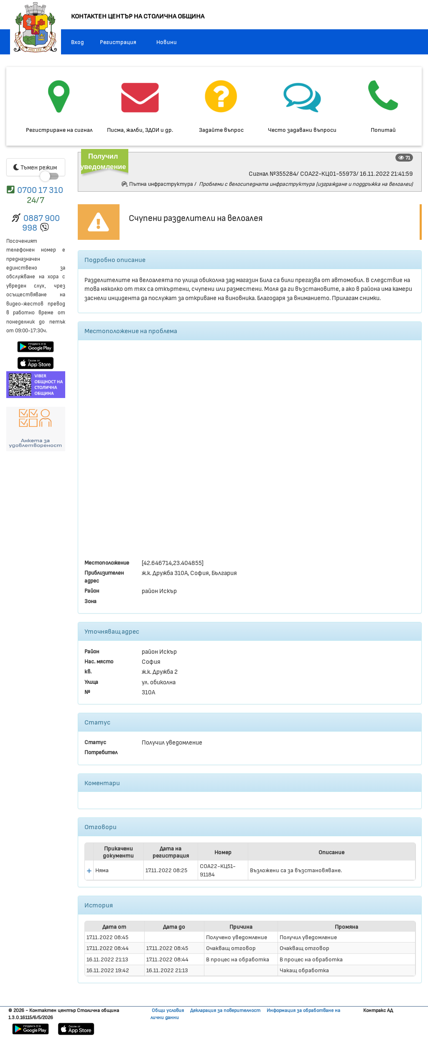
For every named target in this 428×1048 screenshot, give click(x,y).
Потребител (100, 751)
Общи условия (168, 1010)
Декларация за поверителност (225, 1010)
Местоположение (106, 562)
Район (91, 590)
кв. (88, 671)
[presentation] (250, 870)
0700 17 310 (40, 189)
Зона (90, 600)
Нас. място (98, 661)
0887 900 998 (41, 222)
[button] (89, 871)
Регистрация (118, 41)
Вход (77, 41)
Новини (166, 41)
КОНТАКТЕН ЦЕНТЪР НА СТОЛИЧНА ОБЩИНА (137, 16)
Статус (95, 741)
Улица (91, 681)
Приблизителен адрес (104, 576)
